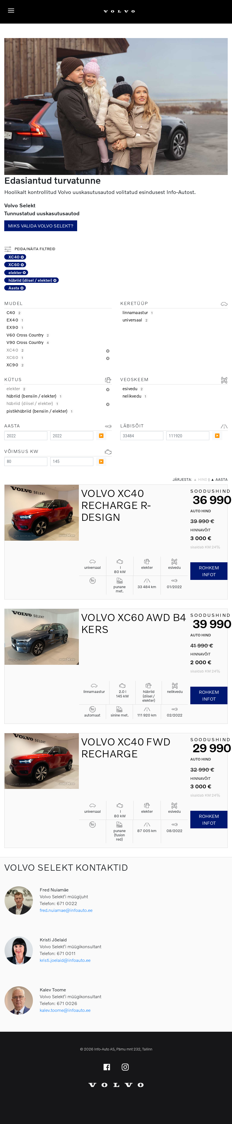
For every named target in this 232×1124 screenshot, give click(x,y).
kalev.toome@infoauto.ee (65, 1010)
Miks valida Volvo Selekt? (40, 225)
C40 (14, 312)
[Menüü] (12, 10)
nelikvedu (135, 395)
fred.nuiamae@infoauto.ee (66, 910)
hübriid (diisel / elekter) (32, 280)
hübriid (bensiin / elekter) (35, 395)
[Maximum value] (71, 435)
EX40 (15, 319)
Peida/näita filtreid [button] (29, 249)
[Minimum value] (25, 435)
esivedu (133, 388)
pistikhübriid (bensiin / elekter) (40, 410)
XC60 (16, 264)
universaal (136, 319)
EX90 (15, 327)
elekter (17, 272)
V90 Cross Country (28, 342)
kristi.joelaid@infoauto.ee (65, 960)
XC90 (16, 364)
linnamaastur (138, 312)
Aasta (16, 287)
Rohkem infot (209, 571)
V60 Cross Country (28, 334)
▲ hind (200, 479)
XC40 (16, 256)
